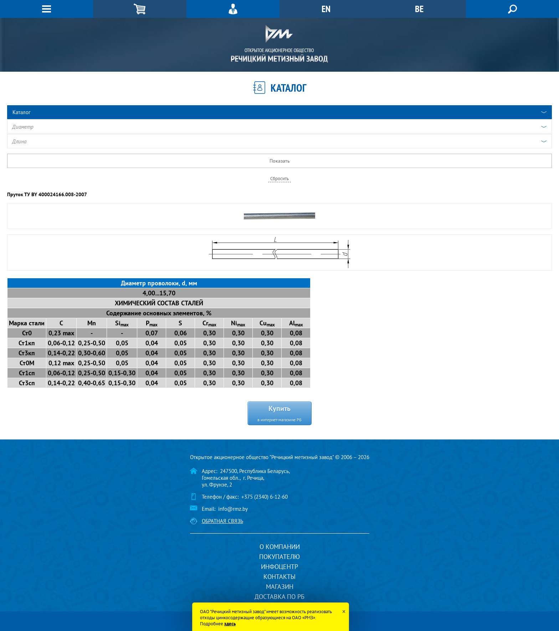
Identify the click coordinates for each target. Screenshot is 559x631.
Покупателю (279, 557)
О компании (280, 547)
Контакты (279, 577)
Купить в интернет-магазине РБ (279, 412)
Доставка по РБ (279, 596)
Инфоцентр (279, 567)
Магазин (279, 586)
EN (326, 9)
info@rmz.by (233, 508)
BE (419, 9)
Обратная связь (222, 521)
